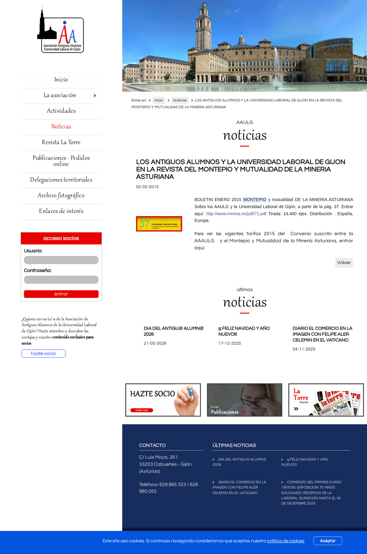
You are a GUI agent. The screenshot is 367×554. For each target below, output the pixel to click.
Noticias (61, 127)
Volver (344, 262)
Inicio (61, 80)
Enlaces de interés (61, 212)
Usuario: (33, 250)
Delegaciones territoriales (61, 180)
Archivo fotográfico (61, 196)
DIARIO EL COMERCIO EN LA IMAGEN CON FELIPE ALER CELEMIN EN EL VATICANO (322, 334)
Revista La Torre (61, 143)
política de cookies (285, 541)
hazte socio (43, 353)
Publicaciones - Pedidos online (61, 161)
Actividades (61, 111)
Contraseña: (37, 270)
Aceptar (328, 541)
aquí (199, 247)
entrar (61, 293)
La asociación (70, 96)
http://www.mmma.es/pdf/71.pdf (236, 213)
